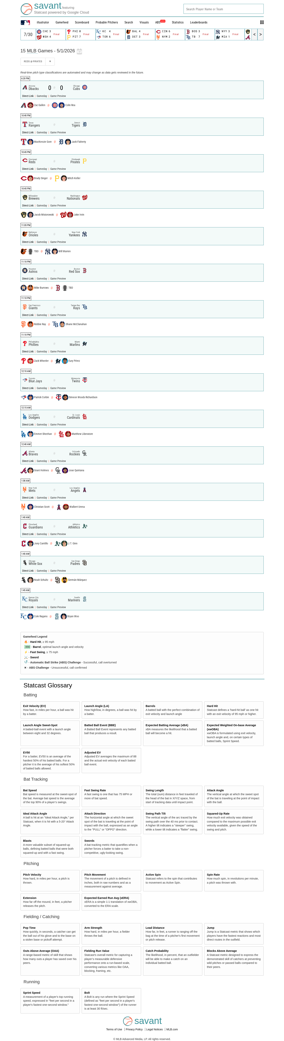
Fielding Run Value (96, 950)
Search (128, 22)
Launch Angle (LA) (96, 706)
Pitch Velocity (32, 874)
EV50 (26, 752)
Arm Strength (93, 927)
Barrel (37, 646)
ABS (160, 22)
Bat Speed (30, 790)
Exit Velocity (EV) (34, 706)
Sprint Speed (31, 992)
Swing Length (155, 790)
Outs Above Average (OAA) (41, 950)
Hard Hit (35, 641)
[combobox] (224, 9)
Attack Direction (95, 813)
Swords (89, 840)
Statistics (178, 22)
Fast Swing (37, 652)
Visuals (144, 22)
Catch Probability (157, 950)
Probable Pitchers (107, 22)
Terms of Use (114, 1029)
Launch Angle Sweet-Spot (40, 725)
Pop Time (29, 927)
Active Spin (153, 874)
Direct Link (28, 96)
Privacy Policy (134, 1029)
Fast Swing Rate (95, 790)
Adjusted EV (92, 752)
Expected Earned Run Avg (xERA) (106, 897)
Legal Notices (155, 1029)
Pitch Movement (95, 874)
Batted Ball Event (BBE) (100, 725)
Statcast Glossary (48, 685)
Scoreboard (82, 22)
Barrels (150, 706)
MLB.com (172, 1029)
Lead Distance (155, 927)
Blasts (27, 840)
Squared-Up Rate (218, 813)
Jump (210, 927)
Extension (29, 897)
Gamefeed (62, 22)
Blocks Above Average (222, 950)
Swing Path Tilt (156, 813)
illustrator (43, 22)
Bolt (87, 992)
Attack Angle (215, 790)
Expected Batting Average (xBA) (167, 725)
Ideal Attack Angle (35, 813)
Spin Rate (213, 874)
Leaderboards (198, 22)
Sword (34, 657)
